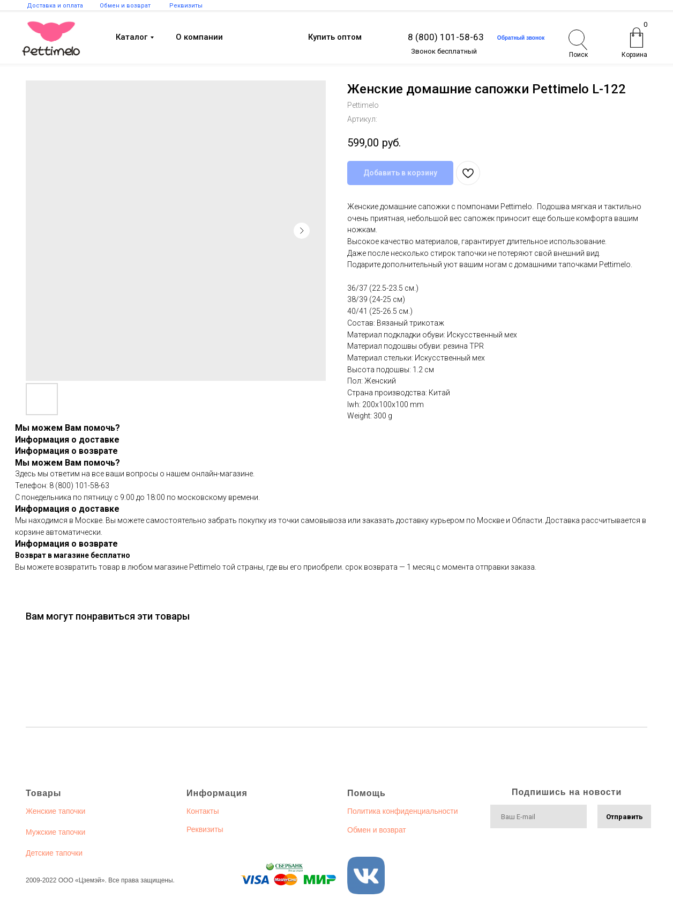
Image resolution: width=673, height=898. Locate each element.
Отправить (624, 817)
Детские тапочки (54, 853)
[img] (51, 39)
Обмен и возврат (376, 830)
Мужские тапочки (55, 832)
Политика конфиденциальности (402, 811)
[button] (521, 38)
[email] (538, 816)
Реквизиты (204, 829)
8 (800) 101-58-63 (446, 37)
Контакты (202, 811)
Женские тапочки (55, 811)
